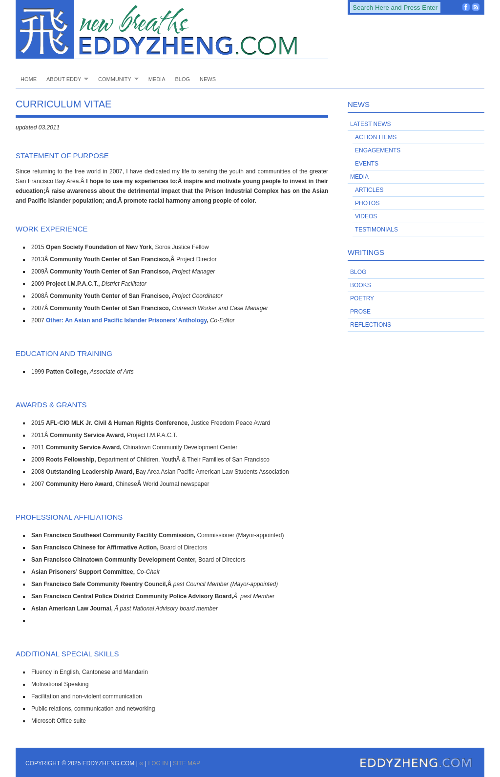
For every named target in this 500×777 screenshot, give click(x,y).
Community (116, 79)
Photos (367, 203)
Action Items (375, 137)
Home (29, 79)
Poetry (362, 298)
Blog (182, 79)
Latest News (370, 124)
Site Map (186, 763)
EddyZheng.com (172, 29)
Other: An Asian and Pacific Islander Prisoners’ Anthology (126, 320)
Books (360, 285)
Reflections (370, 324)
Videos (366, 216)
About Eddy (65, 79)
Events (366, 163)
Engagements (377, 150)
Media (157, 79)
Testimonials (376, 229)
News (208, 79)
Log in (158, 763)
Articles (369, 190)
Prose (360, 311)
